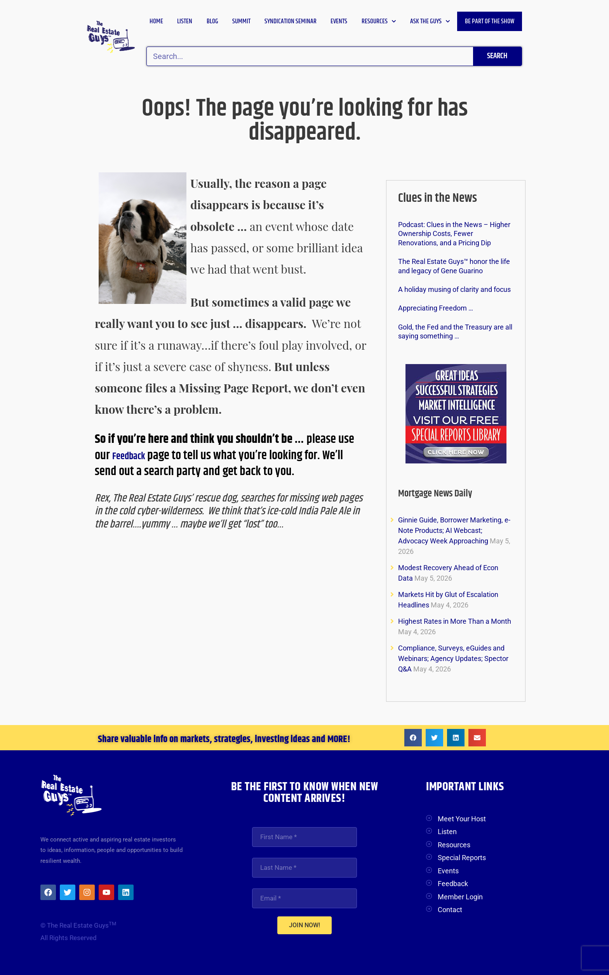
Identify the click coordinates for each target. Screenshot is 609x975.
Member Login (460, 897)
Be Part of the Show (489, 21)
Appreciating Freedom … (435, 308)
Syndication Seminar (290, 21)
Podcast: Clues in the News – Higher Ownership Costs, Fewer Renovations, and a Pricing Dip (454, 233)
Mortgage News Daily (445, 492)
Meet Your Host (462, 819)
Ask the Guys (430, 21)
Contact (450, 910)
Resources (379, 21)
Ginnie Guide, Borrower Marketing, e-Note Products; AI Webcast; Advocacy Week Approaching (454, 530)
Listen (184, 21)
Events (339, 21)
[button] (413, 737)
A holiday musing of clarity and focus (454, 289)
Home (156, 21)
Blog (212, 21)
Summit (241, 21)
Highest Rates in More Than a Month (454, 621)
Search (497, 56)
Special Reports (462, 858)
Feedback (135, 455)
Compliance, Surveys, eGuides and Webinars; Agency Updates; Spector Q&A (453, 658)
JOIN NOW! (304, 926)
